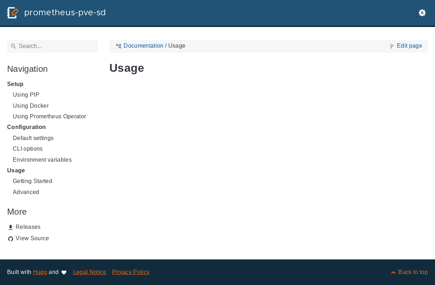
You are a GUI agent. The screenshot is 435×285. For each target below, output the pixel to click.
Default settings (33, 138)
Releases (28, 227)
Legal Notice (90, 272)
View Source (32, 238)
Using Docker (31, 106)
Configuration (26, 127)
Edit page (409, 46)
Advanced (26, 192)
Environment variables (42, 160)
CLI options (28, 149)
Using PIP (26, 95)
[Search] (52, 46)
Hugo (40, 272)
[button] (422, 12)
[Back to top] (409, 272)
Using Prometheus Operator (49, 116)
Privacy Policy (131, 272)
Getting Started (32, 181)
